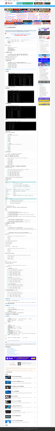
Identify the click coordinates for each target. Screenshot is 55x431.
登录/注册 (37, 0)
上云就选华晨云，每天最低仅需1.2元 (21, 18)
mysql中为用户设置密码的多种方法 (16, 415)
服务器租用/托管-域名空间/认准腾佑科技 (44, 18)
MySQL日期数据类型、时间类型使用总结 (45, 52)
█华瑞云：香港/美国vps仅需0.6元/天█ (32, 18)
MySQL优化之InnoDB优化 (42, 71)
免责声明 (27, 428)
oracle (13, 7)
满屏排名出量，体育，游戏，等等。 (32, 13)
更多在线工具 (41, 96)
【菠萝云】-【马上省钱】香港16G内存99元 (10, 14)
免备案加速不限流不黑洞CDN (31, 14)
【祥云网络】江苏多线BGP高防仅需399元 (44, 17)
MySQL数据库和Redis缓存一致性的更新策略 (17, 386)
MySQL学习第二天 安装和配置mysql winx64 (17, 381)
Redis (32, 7)
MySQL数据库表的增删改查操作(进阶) (12, 350)
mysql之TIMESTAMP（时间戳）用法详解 (45, 45)
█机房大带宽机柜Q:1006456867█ (43, 14)
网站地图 (30, 428)
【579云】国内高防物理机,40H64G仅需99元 (10, 16)
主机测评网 (14, 0)
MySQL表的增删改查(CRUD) (11, 351)
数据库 (10, 25)
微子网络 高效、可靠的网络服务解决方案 (33, 17)
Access (34, 7)
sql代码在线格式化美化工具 (42, 90)
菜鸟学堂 (6, 0)
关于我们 (19, 428)
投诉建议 (33, 428)
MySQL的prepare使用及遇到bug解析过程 (17, 420)
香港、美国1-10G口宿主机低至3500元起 (33, 16)
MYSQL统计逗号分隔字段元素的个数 (16, 376)
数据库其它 (40, 7)
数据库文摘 (37, 7)
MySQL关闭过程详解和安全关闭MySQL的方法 (44, 79)
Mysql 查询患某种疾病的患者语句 (43, 74)
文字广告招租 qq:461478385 (20, 13)
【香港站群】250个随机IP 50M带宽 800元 (22, 16)
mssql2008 (17, 7)
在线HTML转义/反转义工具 (42, 91)
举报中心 (41, 0)
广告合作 (22, 428)
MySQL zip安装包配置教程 (15, 391)
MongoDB (30, 7)
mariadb (10, 7)
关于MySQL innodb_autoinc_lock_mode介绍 (44, 72)
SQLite (23, 7)
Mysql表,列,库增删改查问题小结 (11, 349)
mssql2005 (21, 7)
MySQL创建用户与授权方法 (43, 48)
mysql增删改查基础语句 (10, 348)
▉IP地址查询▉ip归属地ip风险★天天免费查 (22, 15)
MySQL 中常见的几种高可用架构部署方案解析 (44, 73)
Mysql (8, 7)
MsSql (6, 7)
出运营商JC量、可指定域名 (8, 13)
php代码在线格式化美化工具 (42, 89)
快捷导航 (49, 0)
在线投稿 (36, 428)
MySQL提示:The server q (43, 47)
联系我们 (25, 428)
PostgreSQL (26, 7)
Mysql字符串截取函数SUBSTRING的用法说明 (45, 46)
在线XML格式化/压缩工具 (42, 88)
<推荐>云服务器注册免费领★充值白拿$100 (44, 13)
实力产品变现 (7, 15)
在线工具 (17, 0)
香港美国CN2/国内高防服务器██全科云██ (10, 19)
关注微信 (45, 0)
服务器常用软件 (10, 0)
